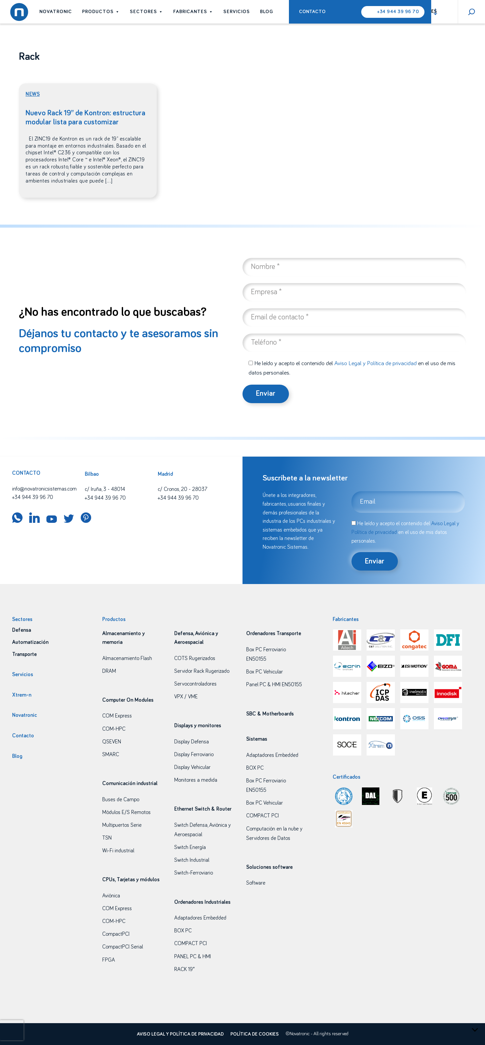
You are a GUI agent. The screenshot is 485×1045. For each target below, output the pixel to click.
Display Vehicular (192, 767)
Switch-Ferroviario (193, 873)
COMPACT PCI (190, 943)
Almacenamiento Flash (127, 658)
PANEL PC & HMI (192, 956)
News (33, 94)
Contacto (312, 11)
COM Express (117, 716)
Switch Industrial (191, 860)
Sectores (146, 11)
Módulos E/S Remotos (126, 812)
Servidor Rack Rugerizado (201, 671)
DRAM (109, 671)
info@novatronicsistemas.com (44, 489)
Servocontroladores (195, 684)
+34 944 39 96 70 (398, 11)
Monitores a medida (195, 780)
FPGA (108, 960)
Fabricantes (193, 11)
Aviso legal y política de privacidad (180, 1034)
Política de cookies (254, 1034)
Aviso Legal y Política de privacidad (375, 363)
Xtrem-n (21, 695)
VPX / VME (186, 696)
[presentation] (12, 1030)
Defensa (21, 630)
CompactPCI (115, 934)
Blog (266, 11)
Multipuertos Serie (122, 825)
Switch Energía (190, 847)
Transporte (24, 654)
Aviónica (111, 895)
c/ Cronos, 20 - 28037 (182, 489)
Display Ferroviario (194, 754)
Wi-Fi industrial (118, 850)
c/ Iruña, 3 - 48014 (105, 489)
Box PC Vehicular (264, 671)
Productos (101, 11)
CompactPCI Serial (122, 947)
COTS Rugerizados (194, 658)
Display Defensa (191, 741)
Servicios (236, 11)
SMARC (110, 754)
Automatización (30, 642)
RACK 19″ (184, 969)
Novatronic (55, 11)
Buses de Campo (120, 799)
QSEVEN (111, 741)
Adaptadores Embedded (200, 918)
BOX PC (183, 930)
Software (255, 883)
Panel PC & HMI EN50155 (274, 684)
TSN (107, 838)
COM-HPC (113, 729)
